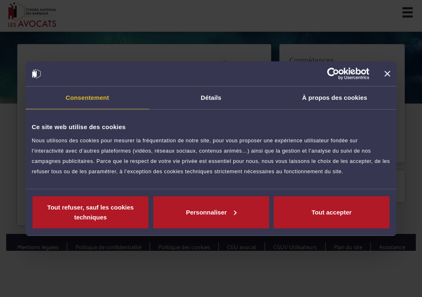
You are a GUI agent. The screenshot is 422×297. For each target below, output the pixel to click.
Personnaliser (211, 211)
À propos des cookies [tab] (334, 97)
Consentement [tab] (87, 97)
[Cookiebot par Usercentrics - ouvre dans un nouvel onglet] (333, 74)
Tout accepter (332, 211)
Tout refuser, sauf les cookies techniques (90, 211)
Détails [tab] (211, 97)
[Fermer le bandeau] (387, 74)
